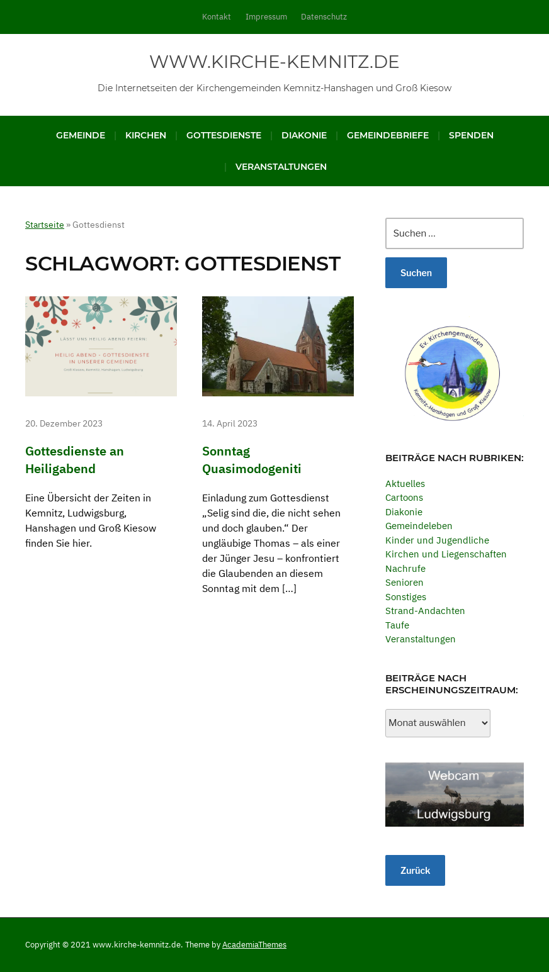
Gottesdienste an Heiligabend (74, 459)
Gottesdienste (223, 135)
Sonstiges (405, 597)
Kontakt (216, 16)
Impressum (266, 16)
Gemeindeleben (419, 526)
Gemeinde (80, 135)
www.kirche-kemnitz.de (274, 61)
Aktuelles (405, 483)
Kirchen (145, 135)
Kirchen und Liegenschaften (446, 554)
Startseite (44, 224)
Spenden (471, 135)
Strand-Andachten (425, 611)
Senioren (404, 582)
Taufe (397, 625)
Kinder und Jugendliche (437, 540)
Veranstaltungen (281, 166)
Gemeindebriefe (388, 135)
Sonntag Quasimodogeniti (253, 459)
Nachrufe (405, 568)
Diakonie (304, 135)
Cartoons (404, 497)
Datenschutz (324, 16)
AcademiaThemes (254, 944)
